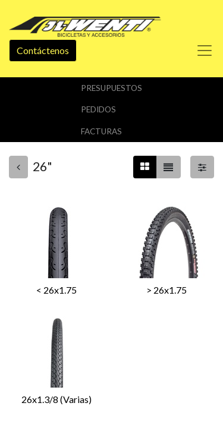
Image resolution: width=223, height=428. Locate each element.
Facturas (101, 131)
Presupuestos (111, 88)
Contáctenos (43, 50)
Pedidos (98, 109)
